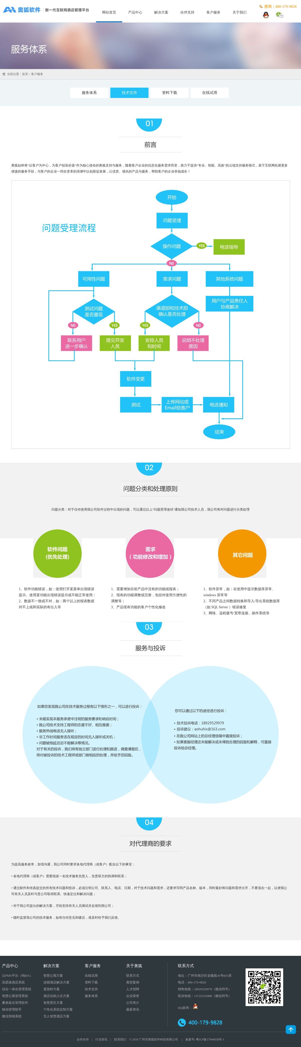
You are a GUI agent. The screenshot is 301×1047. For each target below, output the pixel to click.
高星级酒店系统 (13, 982)
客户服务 (213, 12)
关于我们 (240, 12)
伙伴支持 (187, 12)
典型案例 (132, 982)
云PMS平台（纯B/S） (17, 975)
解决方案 (161, 12)
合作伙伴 (83, 1039)
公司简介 (132, 1003)
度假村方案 (51, 989)
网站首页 (109, 12)
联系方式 (132, 975)
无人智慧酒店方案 (56, 1016)
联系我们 (120, 1039)
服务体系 (89, 93)
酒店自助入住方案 (56, 996)
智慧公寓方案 (53, 975)
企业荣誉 (132, 996)
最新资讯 (132, 1009)
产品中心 (135, 12)
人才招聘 (132, 989)
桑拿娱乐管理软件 (15, 1003)
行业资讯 (101, 1039)
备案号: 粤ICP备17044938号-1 (204, 1039)
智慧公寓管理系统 (15, 996)
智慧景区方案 (53, 1003)
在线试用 (209, 93)
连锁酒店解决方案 (56, 982)
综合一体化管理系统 (16, 989)
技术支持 (129, 93)
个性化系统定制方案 (58, 1009)
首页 (25, 74)
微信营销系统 (12, 1016)
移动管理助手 (12, 1009)
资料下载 (169, 93)
